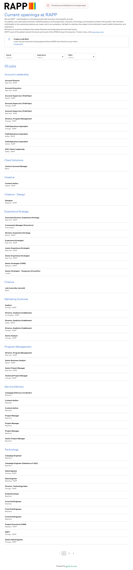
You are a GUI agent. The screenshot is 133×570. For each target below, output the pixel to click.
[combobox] (37, 57)
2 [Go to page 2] (69, 553)
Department (41, 55)
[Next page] (73, 553)
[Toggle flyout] (62, 56)
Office (70, 55)
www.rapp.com (98, 32)
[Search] (19, 58)
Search (8, 55)
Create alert (18, 44)
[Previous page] (59, 553)
